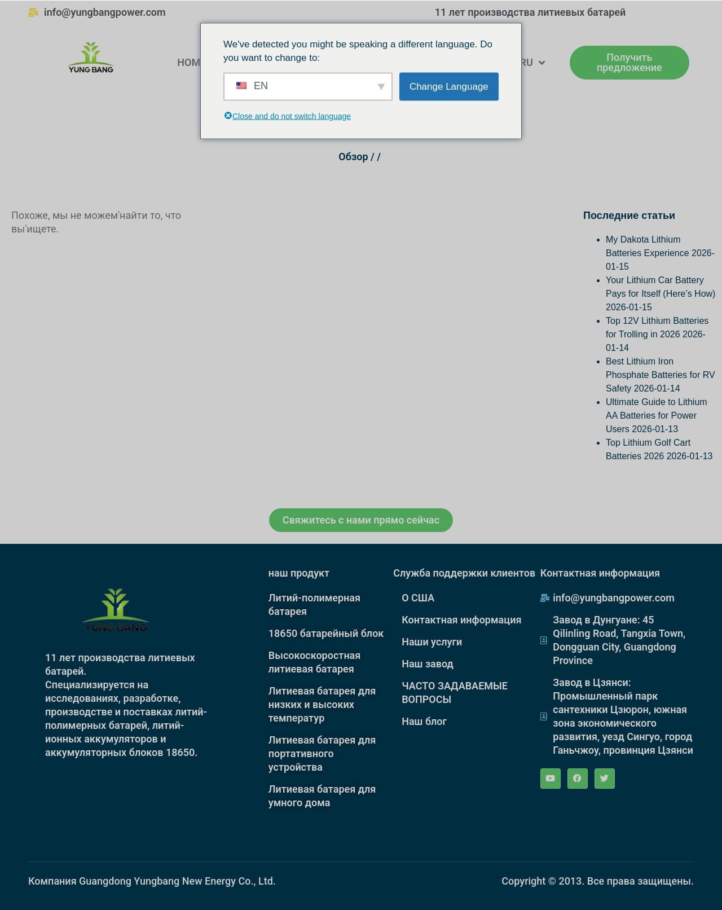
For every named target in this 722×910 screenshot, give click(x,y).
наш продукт (298, 573)
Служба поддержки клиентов (464, 573)
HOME (191, 62)
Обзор (353, 156)
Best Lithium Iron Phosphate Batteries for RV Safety (660, 375)
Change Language (449, 86)
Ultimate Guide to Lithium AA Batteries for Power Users (656, 415)
